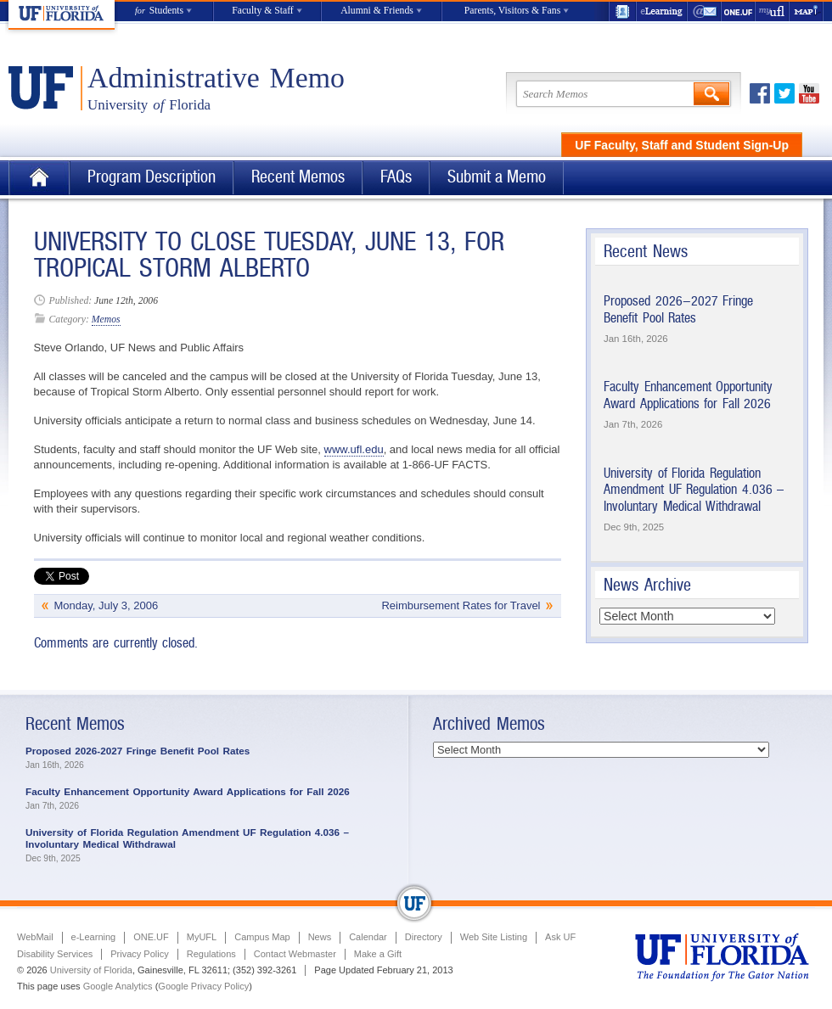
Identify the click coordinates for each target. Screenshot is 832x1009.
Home (39, 177)
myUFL (773, 11)
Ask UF (560, 937)
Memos (106, 319)
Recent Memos (298, 177)
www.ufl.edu (354, 449)
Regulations (211, 954)
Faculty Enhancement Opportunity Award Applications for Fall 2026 (688, 395)
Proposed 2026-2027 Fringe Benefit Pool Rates (678, 309)
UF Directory (622, 11)
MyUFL (201, 937)
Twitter (784, 93)
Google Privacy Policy (203, 986)
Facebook (760, 93)
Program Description (151, 177)
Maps (807, 11)
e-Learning (662, 11)
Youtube (809, 93)
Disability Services (55, 954)
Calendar (368, 937)
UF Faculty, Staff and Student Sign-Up (682, 145)
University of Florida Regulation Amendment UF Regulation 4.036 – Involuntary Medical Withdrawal (694, 489)
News (320, 937)
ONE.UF (739, 11)
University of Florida (91, 970)
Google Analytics (118, 986)
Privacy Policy (139, 954)
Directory (423, 937)
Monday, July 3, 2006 (106, 605)
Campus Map (262, 937)
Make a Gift (378, 954)
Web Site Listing (493, 937)
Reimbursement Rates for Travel (460, 605)
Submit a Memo (496, 177)
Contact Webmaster (295, 954)
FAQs (396, 177)
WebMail (705, 11)
